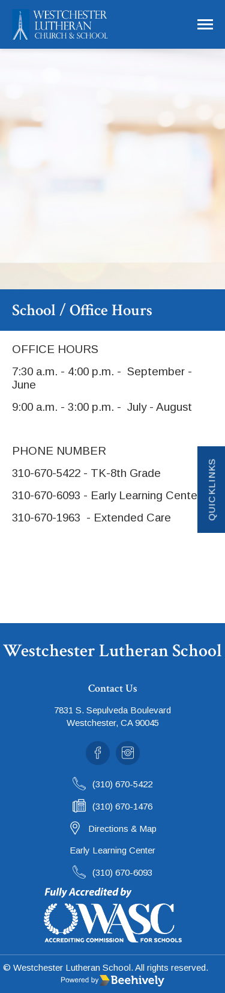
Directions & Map (122, 828)
